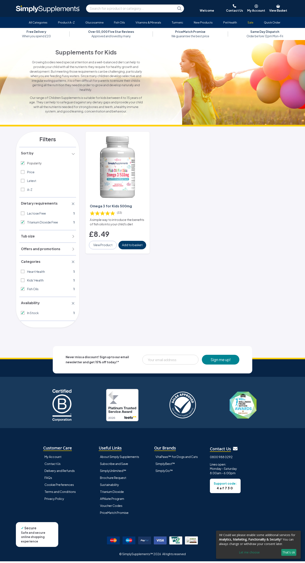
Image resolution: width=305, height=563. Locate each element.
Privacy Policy (54, 500)
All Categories (38, 22)
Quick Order (272, 22)
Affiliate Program (112, 500)
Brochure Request (113, 479)
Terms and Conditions (60, 493)
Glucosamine (94, 22)
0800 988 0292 (221, 458)
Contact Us (52, 465)
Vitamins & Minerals (148, 22)
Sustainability (109, 486)
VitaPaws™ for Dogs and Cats (176, 458)
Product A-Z (66, 22)
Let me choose (249, 552)
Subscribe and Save (114, 465)
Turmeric (177, 22)
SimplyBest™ (165, 465)
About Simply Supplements (119, 458)
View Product (103, 244)
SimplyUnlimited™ (113, 472)
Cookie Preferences (59, 486)
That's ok (288, 552)
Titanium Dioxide (112, 493)
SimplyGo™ (164, 472)
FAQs (48, 479)
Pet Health (230, 22)
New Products (203, 22)
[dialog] (258, 545)
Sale (250, 22)
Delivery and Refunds (59, 472)
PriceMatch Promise (114, 514)
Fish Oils (119, 22)
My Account (52, 458)
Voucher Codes (111, 507)
